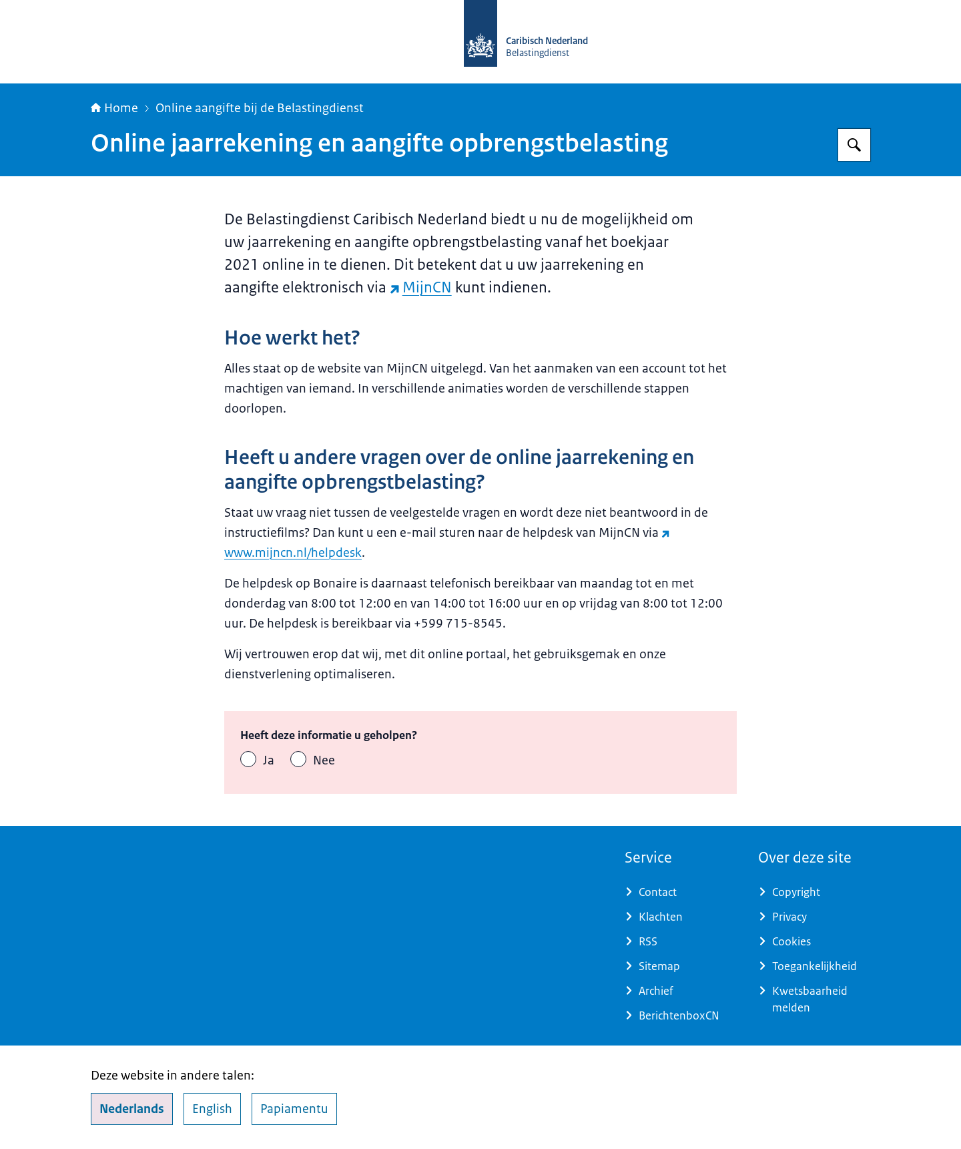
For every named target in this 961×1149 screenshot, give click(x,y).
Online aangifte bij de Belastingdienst (259, 108)
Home (114, 108)
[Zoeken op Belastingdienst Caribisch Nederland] (854, 145)
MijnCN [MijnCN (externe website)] (421, 287)
